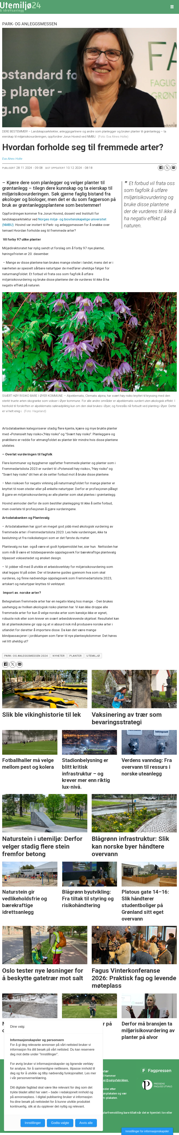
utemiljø (93, 655)
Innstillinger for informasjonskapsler (147, 1131)
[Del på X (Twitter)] (167, 168)
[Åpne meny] (172, 7)
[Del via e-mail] (173, 168)
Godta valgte (60, 1123)
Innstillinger (33, 1123)
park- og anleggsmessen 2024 (26, 655)
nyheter (59, 655)
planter (76, 655)
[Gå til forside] (20, 7)
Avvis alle (86, 1123)
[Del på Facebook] (161, 168)
